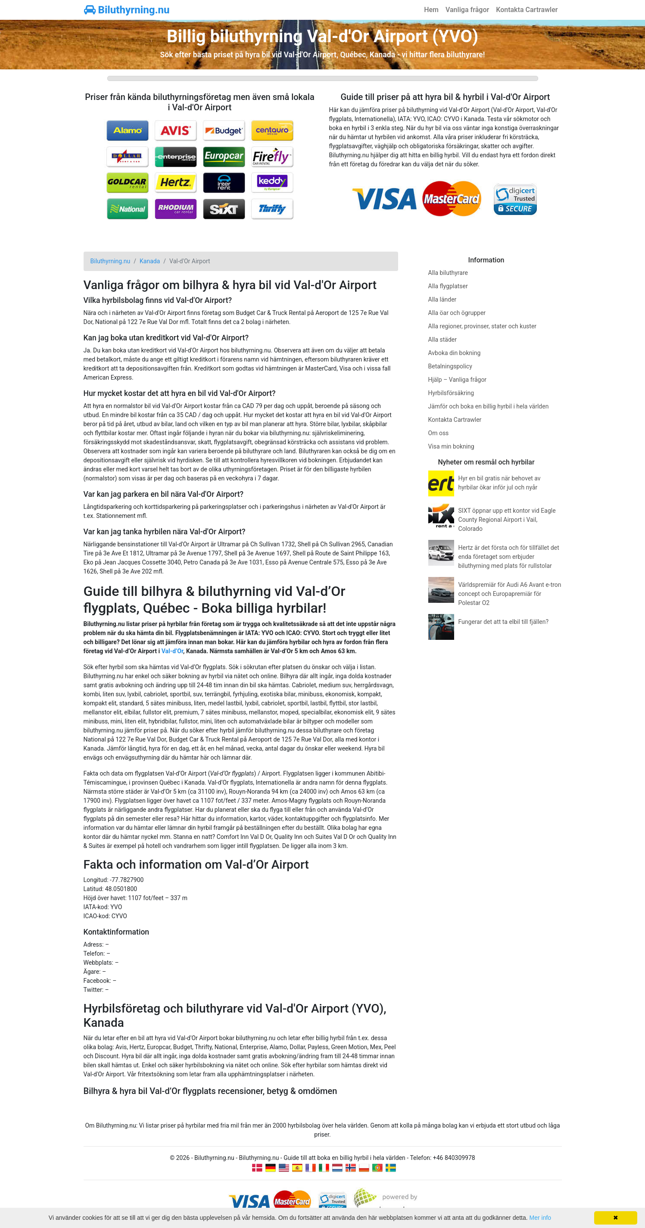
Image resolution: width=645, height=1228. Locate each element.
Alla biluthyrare (448, 272)
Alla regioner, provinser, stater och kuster (482, 326)
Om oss (438, 433)
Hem (431, 10)
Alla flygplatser (448, 286)
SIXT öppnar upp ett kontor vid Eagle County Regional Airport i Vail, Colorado (507, 519)
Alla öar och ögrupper (457, 312)
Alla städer (442, 339)
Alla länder (442, 299)
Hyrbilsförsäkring (451, 393)
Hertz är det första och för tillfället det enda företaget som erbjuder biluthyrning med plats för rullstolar (508, 556)
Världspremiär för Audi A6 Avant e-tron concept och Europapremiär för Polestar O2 (509, 593)
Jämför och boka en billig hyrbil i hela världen (488, 406)
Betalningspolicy (450, 366)
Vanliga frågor (467, 10)
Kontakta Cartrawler (527, 10)
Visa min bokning (451, 446)
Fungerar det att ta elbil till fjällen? (503, 621)
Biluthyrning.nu (127, 10)
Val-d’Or (172, 651)
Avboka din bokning (454, 352)
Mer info (541, 1217)
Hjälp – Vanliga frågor (457, 379)
